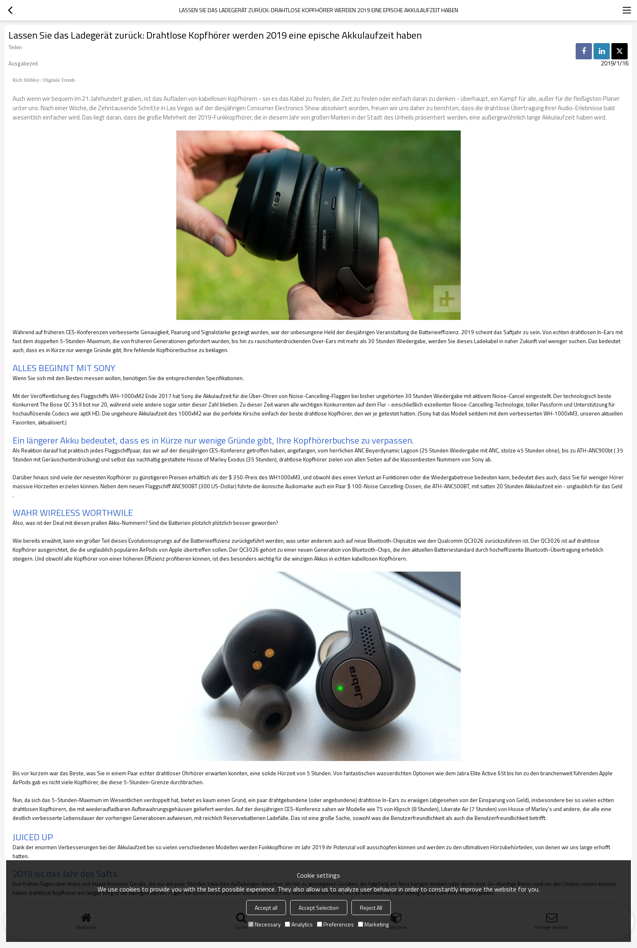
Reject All (371, 907)
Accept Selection (319, 907)
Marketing (373, 924)
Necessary (264, 924)
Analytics (299, 924)
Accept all (266, 907)
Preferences (335, 924)
